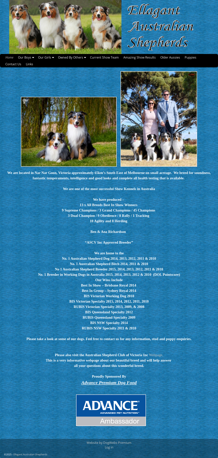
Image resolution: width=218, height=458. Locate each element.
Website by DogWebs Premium (109, 443)
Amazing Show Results (139, 57)
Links (29, 64)
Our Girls (47, 57)
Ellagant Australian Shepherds (30, 454)
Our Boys (27, 57)
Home (9, 57)
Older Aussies (170, 57)
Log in (109, 447)
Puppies (190, 57)
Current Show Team (104, 57)
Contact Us (13, 64)
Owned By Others (73, 57)
